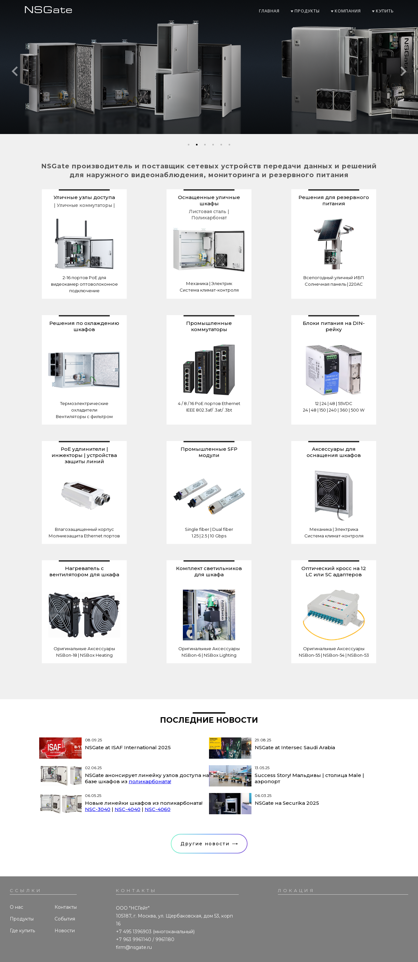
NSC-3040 (97, 809)
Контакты (66, 907)
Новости (65, 931)
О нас (16, 907)
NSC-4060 (157, 809)
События (65, 919)
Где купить (22, 931)
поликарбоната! (150, 781)
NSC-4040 (127, 809)
